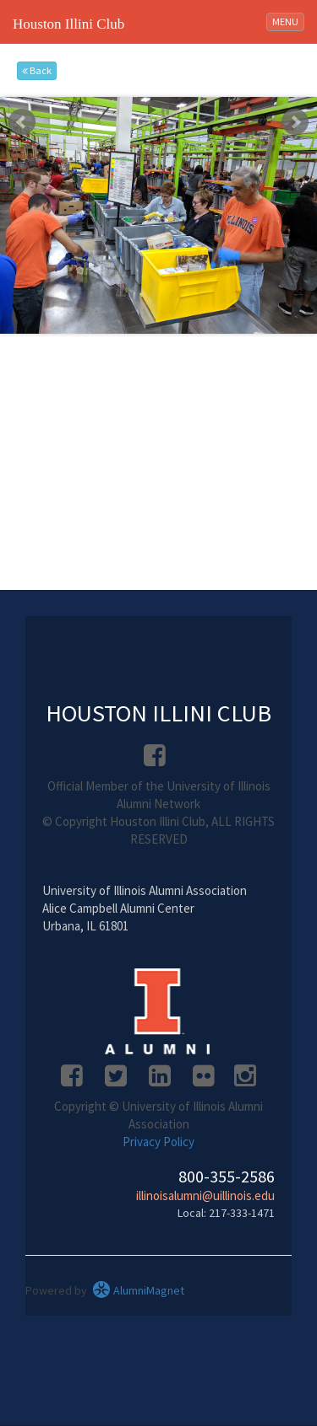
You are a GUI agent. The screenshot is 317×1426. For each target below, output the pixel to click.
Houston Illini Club (68, 24)
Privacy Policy (158, 1142)
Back (37, 70)
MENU (287, 20)
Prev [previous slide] (22, 122)
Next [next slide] (295, 122)
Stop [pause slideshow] (165, 110)
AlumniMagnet (138, 1290)
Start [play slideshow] (152, 110)
